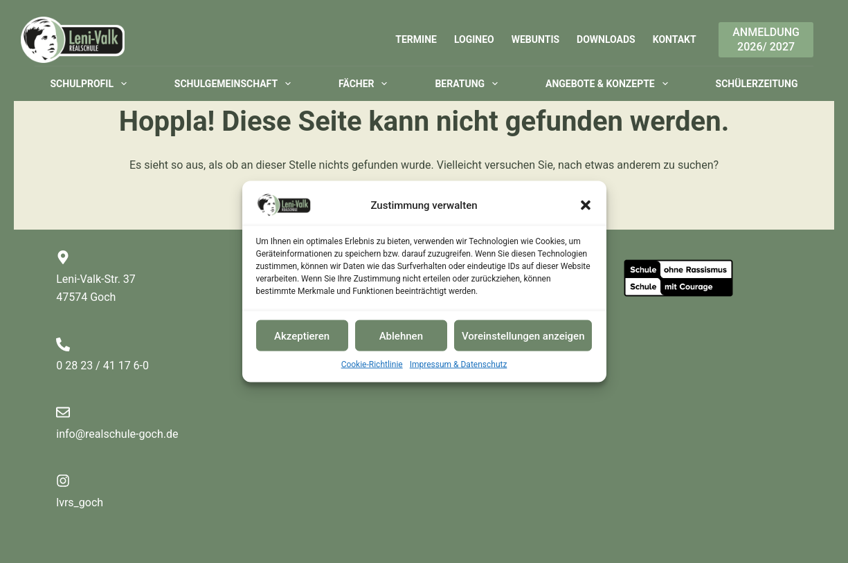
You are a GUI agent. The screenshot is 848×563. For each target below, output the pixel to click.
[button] (586, 205)
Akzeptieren (302, 335)
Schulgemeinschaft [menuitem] (235, 83)
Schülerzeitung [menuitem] (757, 83)
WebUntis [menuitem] (535, 39)
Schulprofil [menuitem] (91, 83)
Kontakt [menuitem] (674, 39)
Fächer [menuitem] (366, 83)
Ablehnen (401, 335)
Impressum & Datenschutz (458, 364)
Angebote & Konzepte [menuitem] (609, 83)
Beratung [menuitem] (469, 83)
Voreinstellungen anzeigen (523, 335)
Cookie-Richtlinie (372, 364)
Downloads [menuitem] (606, 39)
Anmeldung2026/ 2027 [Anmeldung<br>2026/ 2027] (766, 39)
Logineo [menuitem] (474, 39)
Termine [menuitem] (416, 39)
